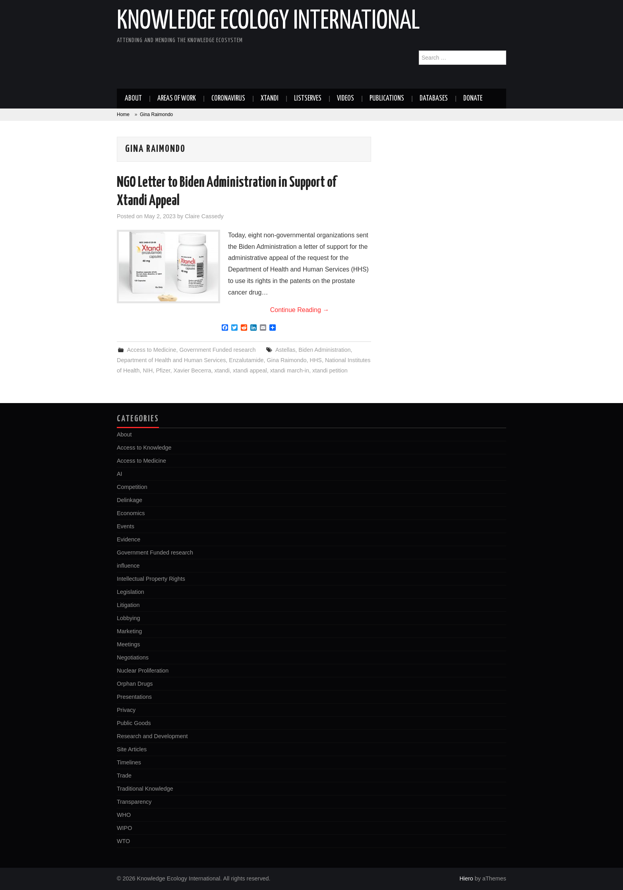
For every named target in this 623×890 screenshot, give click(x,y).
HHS (316, 360)
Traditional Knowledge (145, 788)
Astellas (285, 350)
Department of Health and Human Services (171, 360)
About (133, 98)
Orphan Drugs (135, 684)
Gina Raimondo (287, 360)
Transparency (134, 802)
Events (125, 526)
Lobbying (128, 618)
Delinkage (129, 500)
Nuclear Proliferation (142, 670)
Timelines (129, 762)
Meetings (128, 644)
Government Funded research (217, 350)
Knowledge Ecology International (268, 21)
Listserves (307, 98)
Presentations (134, 697)
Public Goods (134, 723)
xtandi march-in (289, 370)
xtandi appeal (250, 370)
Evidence (128, 539)
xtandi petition (330, 370)
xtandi (222, 370)
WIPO (124, 828)
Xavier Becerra (192, 370)
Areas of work (176, 98)
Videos (345, 98)
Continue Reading (299, 309)
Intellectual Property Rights (151, 579)
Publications (387, 98)
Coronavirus (228, 98)
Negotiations (133, 657)
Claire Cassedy (204, 216)
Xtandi (270, 98)
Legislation (130, 592)
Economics (131, 513)
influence (128, 565)
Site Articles (132, 749)
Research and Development (152, 736)
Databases (434, 98)
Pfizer (163, 370)
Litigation (128, 605)
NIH (148, 370)
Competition (132, 487)
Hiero (466, 878)
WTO (123, 841)
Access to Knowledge (144, 447)
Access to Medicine (151, 350)
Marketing (129, 631)
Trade (124, 775)
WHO (124, 815)
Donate (472, 98)
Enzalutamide (246, 360)
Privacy (126, 710)
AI (119, 474)
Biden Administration (324, 350)
